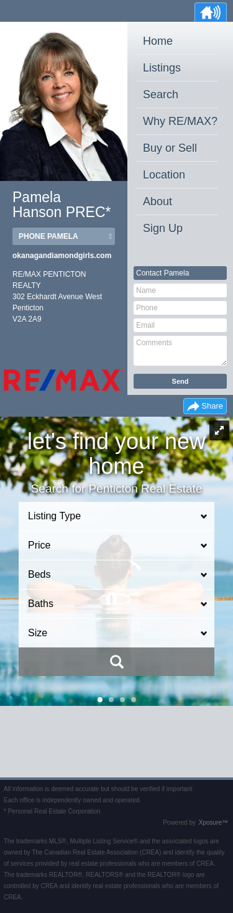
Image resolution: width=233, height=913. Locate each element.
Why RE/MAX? (180, 121)
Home (158, 41)
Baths (40, 603)
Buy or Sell (170, 148)
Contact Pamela (162, 273)
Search (160, 94)
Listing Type (54, 516)
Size (37, 633)
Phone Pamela (48, 236)
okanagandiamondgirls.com (61, 255)
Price (39, 545)
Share (212, 405)
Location (164, 175)
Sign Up (163, 228)
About (157, 201)
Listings (162, 68)
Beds (39, 574)
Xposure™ (213, 822)
